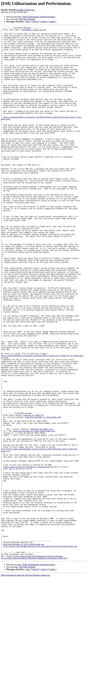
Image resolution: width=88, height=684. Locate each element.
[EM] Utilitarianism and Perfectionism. (39, 17)
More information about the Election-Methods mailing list (25, 682)
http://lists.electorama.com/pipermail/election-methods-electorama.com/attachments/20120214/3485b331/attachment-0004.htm (34, 663)
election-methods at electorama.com (43, 495)
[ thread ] (35, 21)
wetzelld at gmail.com (25, 10)
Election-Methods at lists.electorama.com (23, 648)
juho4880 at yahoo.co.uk (33, 30)
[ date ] (28, 21)
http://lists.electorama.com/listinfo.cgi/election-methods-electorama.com (40, 650)
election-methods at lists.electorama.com (33, 512)
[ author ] (52, 21)
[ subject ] (44, 21)
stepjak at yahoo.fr (33, 493)
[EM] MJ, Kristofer (27, 19)
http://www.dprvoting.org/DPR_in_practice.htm (26, 555)
